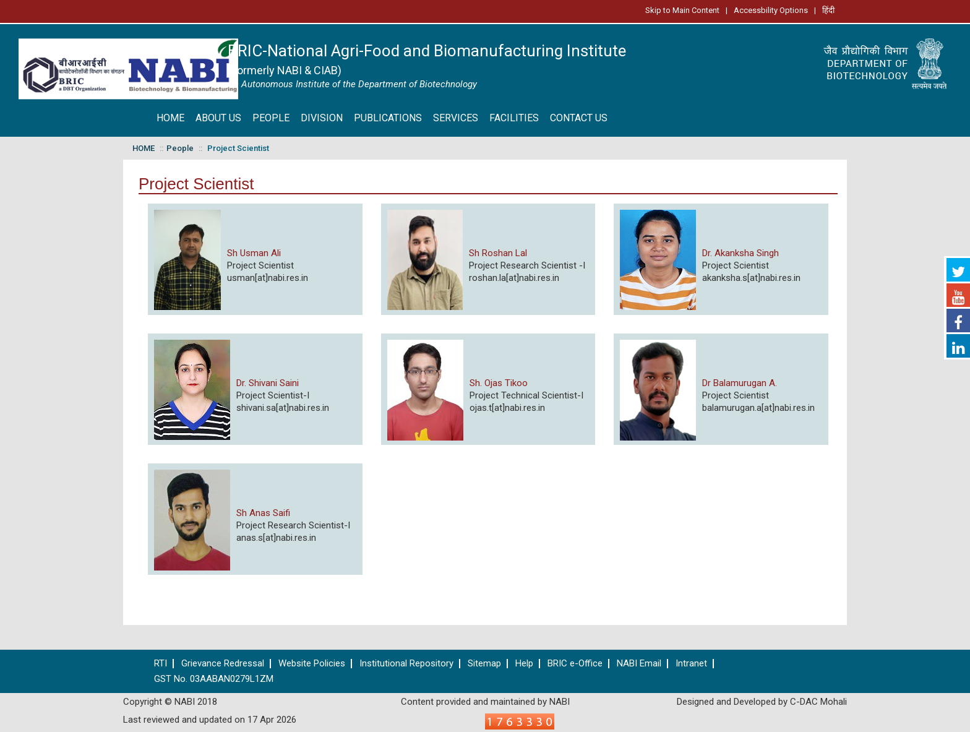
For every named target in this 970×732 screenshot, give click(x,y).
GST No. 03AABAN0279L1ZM (213, 679)
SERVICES (455, 118)
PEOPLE (271, 118)
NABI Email (639, 663)
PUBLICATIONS (388, 118)
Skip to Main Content (682, 10)
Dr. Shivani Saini (267, 383)
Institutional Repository (406, 663)
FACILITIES (514, 118)
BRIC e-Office (575, 663)
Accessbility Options (771, 10)
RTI (160, 663)
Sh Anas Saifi (263, 513)
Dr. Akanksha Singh (740, 253)
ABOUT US (218, 118)
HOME (170, 118)
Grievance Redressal (222, 663)
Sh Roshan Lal (498, 253)
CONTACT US (578, 118)
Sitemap (484, 663)
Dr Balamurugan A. (739, 383)
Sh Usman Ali (254, 253)
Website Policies (311, 663)
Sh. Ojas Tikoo (499, 383)
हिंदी (828, 10)
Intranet (691, 663)
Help (524, 663)
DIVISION (322, 118)
